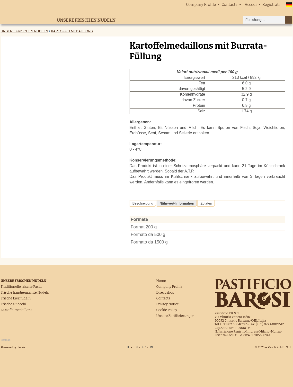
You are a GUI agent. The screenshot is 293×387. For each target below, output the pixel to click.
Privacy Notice (167, 304)
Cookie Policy (166, 310)
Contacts (229, 4)
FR (144, 347)
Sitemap (5, 339)
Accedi (251, 4)
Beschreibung (143, 203)
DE (152, 347)
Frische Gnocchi (13, 304)
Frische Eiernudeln (16, 298)
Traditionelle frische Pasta (21, 287)
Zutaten (206, 203)
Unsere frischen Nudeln (24, 31)
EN (135, 347)
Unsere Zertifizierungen (175, 316)
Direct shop (165, 292)
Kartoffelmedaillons (72, 31)
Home (161, 281)
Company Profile (201, 4)
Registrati (271, 4)
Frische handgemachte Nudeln (25, 292)
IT (128, 347)
